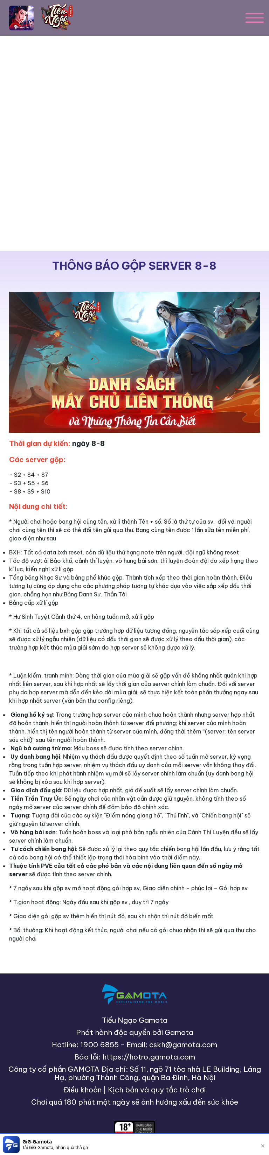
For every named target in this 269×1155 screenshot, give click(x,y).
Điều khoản (82, 1089)
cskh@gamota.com (183, 1044)
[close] (262, 1144)
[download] (241, 1144)
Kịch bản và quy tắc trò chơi (157, 1089)
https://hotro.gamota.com (148, 1057)
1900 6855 (99, 1044)
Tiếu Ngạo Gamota (134, 1020)
